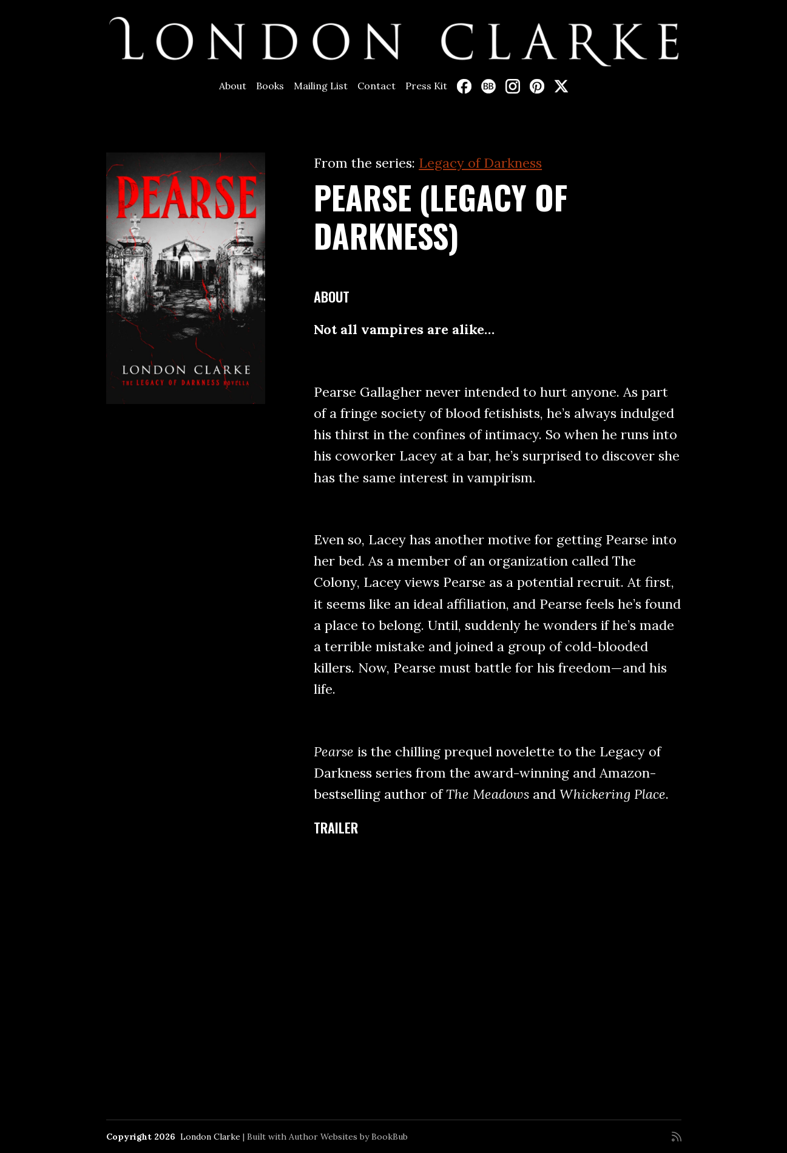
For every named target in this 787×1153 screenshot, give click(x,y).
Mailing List (321, 86)
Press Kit (426, 86)
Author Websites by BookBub (348, 1136)
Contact (376, 86)
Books (270, 86)
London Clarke (210, 1136)
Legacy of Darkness (480, 162)
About (232, 86)
